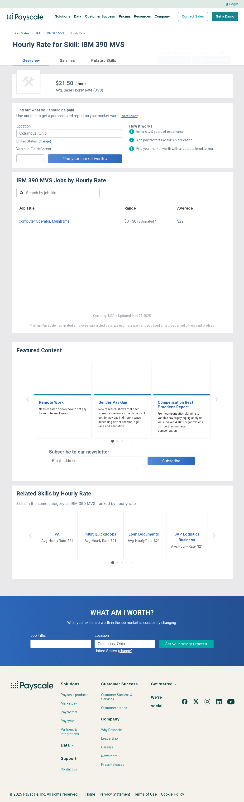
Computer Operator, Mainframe (44, 221)
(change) (44, 141)
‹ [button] (27, 398)
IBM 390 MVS (55, 33)
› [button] (216, 398)
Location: (23, 126)
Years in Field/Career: (34, 149)
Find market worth (212, 60)
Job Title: (38, 635)
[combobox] (69, 133)
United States (20, 33)
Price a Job (174, 60)
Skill (38, 33)
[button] (31, 59)
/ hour (81, 84)
